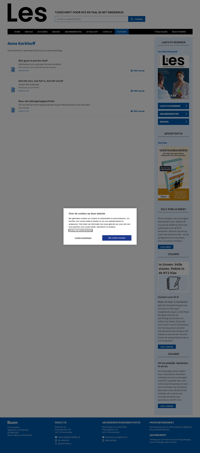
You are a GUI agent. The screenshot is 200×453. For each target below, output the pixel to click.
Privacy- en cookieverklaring (80, 230)
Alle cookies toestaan (117, 238)
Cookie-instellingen (82, 238)
